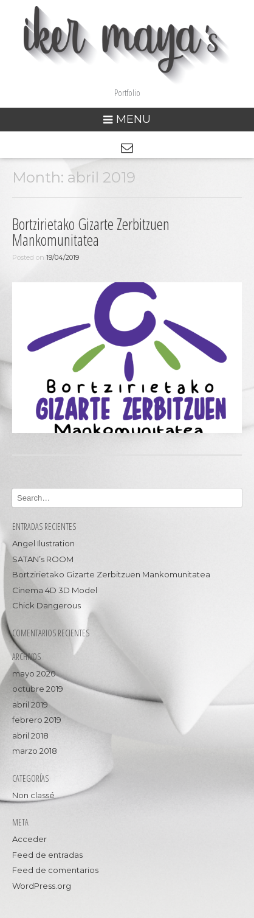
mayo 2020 (34, 673)
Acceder (29, 839)
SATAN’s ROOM (43, 559)
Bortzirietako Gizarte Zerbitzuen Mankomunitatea (91, 232)
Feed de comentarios (55, 870)
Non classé (33, 795)
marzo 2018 (34, 751)
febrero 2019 (36, 720)
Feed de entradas (47, 855)
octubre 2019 (37, 689)
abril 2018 (30, 735)
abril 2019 (30, 704)
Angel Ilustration (43, 543)
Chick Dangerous (46, 605)
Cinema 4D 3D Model (54, 590)
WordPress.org (41, 886)
